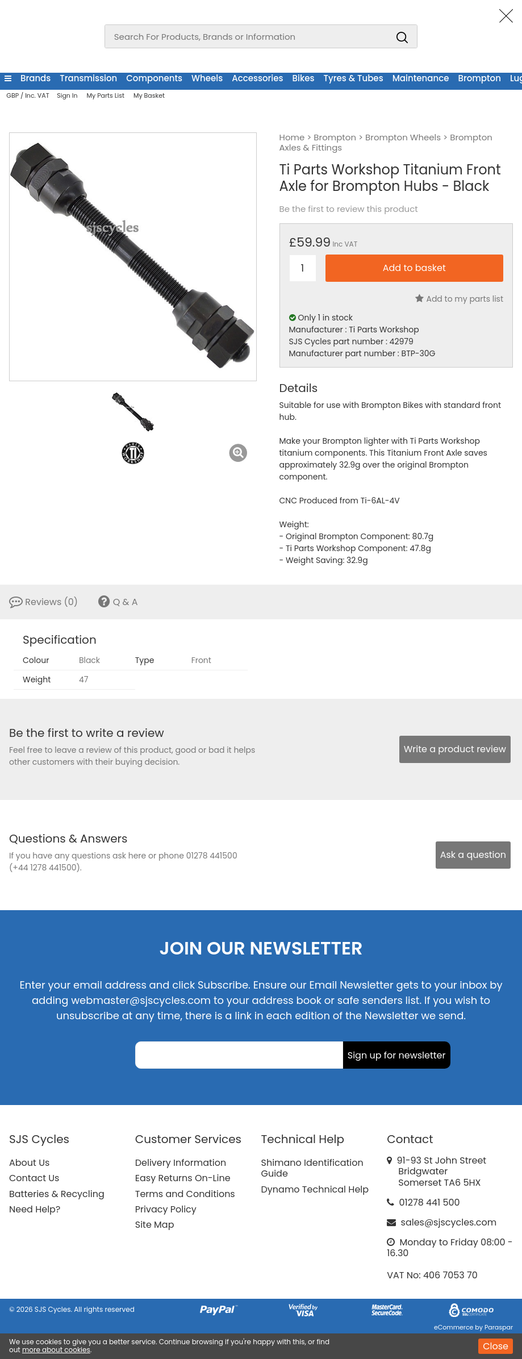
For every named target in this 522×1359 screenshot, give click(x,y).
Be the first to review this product (348, 209)
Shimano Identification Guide (312, 1168)
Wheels (207, 78)
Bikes (304, 78)
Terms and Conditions (185, 1193)
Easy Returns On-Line (183, 1178)
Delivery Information (180, 1162)
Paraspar (499, 1327)
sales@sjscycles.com (449, 1222)
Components (154, 78)
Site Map (154, 1224)
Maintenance (420, 78)
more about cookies (56, 1349)
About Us (29, 1162)
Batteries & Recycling (57, 1193)
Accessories (257, 78)
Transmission (88, 78)
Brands (35, 78)
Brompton (479, 78)
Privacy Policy (166, 1209)
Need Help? (34, 1209)
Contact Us (34, 1178)
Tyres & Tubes (353, 78)
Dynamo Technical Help (315, 1189)
